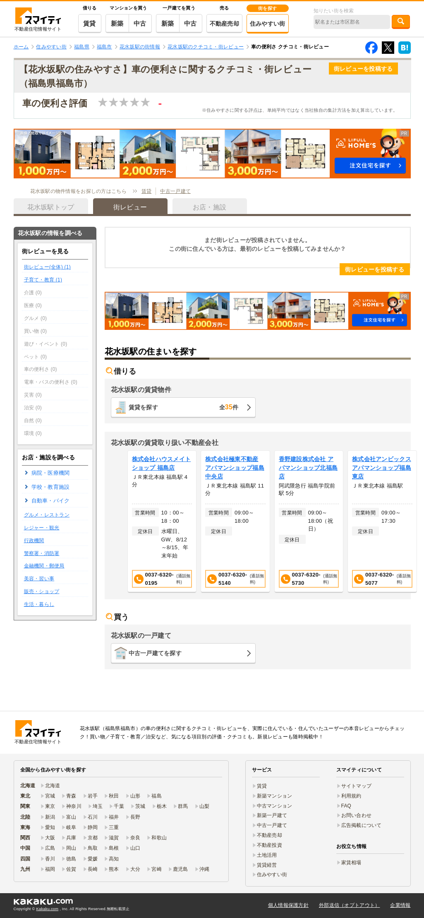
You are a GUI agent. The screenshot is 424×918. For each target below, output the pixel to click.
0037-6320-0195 (163, 579)
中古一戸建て (175, 191)
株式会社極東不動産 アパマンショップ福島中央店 (234, 468)
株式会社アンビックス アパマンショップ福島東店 (381, 468)
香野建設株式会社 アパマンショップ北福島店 (308, 468)
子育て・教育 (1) (43, 280)
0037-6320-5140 (236, 579)
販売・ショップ (42, 591)
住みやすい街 (267, 23)
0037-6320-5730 (309, 579)
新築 (117, 23)
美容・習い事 (39, 579)
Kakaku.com (47, 909)
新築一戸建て (272, 815)
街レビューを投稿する (363, 68)
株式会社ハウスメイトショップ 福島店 (161, 463)
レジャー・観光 (42, 528)
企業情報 (400, 905)
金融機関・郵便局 (44, 566)
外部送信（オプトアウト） (349, 905)
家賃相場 (351, 862)
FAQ (346, 806)
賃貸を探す (184, 407)
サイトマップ (356, 786)
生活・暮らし (39, 604)
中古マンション (274, 806)
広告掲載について (361, 825)
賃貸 (89, 23)
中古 (140, 23)
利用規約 (351, 796)
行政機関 (34, 540)
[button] (212, 153)
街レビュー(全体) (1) (47, 267)
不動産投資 (269, 845)
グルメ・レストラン (47, 515)
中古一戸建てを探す (155, 653)
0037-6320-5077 (383, 579)
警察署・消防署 (42, 553)
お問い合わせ (356, 815)
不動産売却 (224, 23)
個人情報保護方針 (288, 905)
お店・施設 (209, 207)
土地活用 (267, 855)
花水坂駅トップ (50, 207)
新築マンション (274, 796)
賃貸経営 (267, 865)
